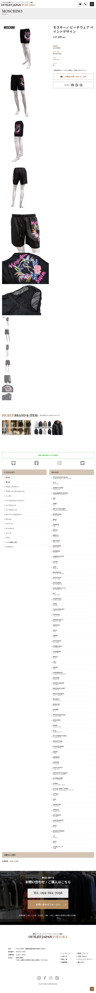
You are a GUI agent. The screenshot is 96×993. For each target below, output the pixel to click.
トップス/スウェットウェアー (14, 501)
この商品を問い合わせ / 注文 (74, 76)
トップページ (65, 953)
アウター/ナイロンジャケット (14, 491)
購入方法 (80, 962)
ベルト (7, 538)
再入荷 (7, 482)
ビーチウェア (9, 528)
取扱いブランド (82, 953)
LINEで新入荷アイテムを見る (48, 455)
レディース (8, 524)
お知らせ (63, 956)
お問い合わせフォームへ (51, 904)
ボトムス (7, 519)
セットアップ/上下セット (13, 514)
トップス (7, 496)
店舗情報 (63, 962)
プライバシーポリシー (84, 959)
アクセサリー (9, 547)
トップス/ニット (10, 505)
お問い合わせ (81, 956)
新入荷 (7, 477)
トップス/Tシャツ (10, 510)
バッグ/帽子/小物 (10, 542)
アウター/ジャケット (11, 487)
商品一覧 (63, 959)
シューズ (7, 533)
